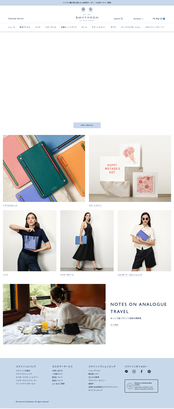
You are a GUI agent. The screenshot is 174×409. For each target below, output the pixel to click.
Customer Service (16, 19)
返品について (57, 381)
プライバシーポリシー (97, 381)
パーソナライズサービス (25, 384)
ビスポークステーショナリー (27, 377)
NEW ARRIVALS (87, 125)
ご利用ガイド (57, 374)
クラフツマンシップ (24, 374)
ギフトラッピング (95, 390)
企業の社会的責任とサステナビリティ (103, 387)
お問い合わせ (57, 371)
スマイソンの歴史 (23, 371)
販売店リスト (93, 374)
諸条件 (91, 384)
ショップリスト (94, 371)
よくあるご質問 (58, 384)
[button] (117, 18)
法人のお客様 (93, 377)
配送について (57, 377)
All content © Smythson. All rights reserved (32, 402)
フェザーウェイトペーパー (26, 381)
